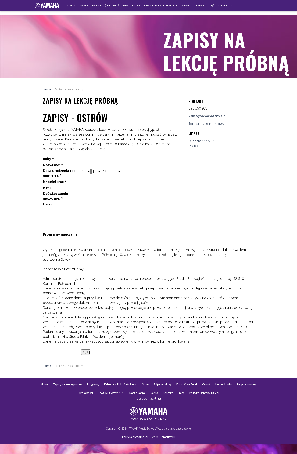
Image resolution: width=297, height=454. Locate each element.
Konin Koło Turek (187, 384)
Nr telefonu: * (55, 181)
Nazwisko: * (53, 165)
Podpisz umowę (246, 384)
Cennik (206, 384)
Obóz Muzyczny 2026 (111, 393)
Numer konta (223, 384)
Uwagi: (49, 204)
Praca (180, 393)
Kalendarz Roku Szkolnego (167, 5)
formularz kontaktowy (206, 123)
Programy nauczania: (61, 234)
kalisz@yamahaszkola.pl (207, 116)
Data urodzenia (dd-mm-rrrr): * (60, 173)
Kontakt (168, 393)
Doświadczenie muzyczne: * (55, 196)
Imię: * (48, 158)
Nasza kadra (137, 393)
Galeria (153, 393)
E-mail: (48, 187)
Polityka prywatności (135, 437)
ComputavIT (167, 437)
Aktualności (86, 393)
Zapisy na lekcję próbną (99, 5)
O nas (199, 5)
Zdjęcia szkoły (220, 5)
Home (71, 5)
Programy (131, 5)
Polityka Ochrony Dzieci (204, 393)
